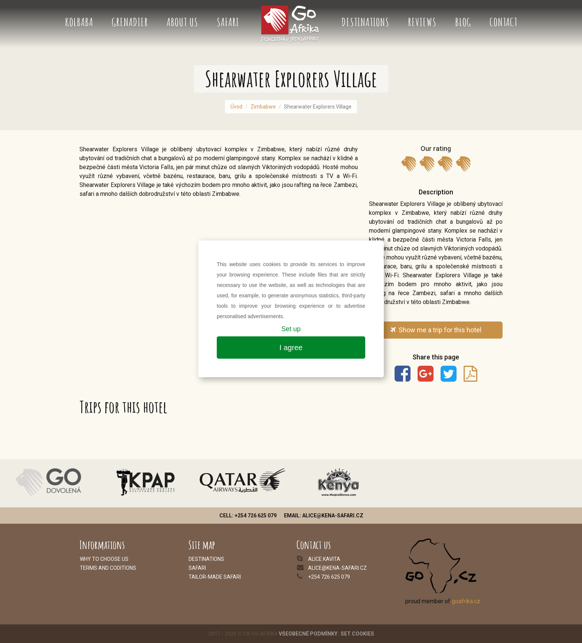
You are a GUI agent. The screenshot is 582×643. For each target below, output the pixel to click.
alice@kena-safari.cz (337, 568)
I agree (291, 347)
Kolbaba (79, 22)
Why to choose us (104, 559)
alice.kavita (324, 559)
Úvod (236, 107)
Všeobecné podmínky (308, 634)
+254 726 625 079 (329, 577)
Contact (503, 22)
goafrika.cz (466, 601)
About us (182, 22)
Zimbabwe (263, 107)
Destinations (365, 22)
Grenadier (130, 22)
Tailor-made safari (215, 577)
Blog (463, 22)
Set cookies (357, 634)
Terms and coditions (108, 568)
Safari (228, 22)
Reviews (422, 22)
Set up (291, 329)
